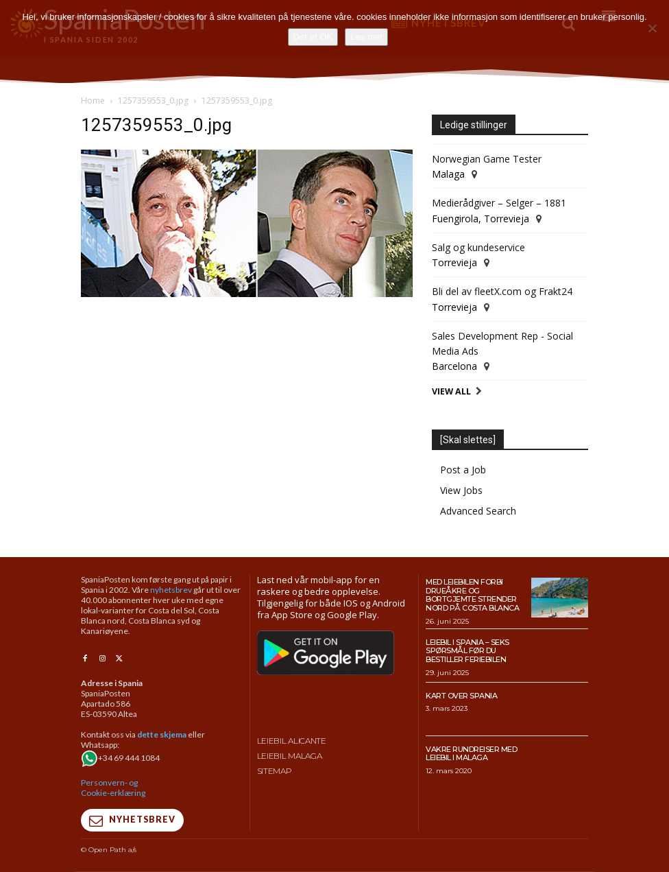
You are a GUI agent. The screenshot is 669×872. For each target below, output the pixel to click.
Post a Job (463, 469)
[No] (652, 28)
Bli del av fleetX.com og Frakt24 (502, 291)
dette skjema (161, 734)
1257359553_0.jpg (153, 100)
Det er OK (313, 37)
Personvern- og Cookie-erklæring (113, 787)
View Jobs (461, 490)
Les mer (366, 37)
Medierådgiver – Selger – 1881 (499, 202)
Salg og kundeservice (478, 247)
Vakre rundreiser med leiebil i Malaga (471, 753)
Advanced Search (478, 510)
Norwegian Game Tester (487, 158)
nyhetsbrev (171, 590)
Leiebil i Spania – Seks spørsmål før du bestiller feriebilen (467, 650)
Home (93, 100)
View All (451, 391)
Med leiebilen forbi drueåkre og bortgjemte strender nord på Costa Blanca (472, 595)
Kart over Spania (461, 695)
